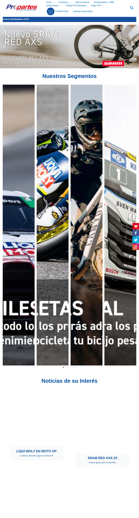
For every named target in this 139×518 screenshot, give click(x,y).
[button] (131, 7)
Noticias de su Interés (69, 381)
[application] (52, 2)
